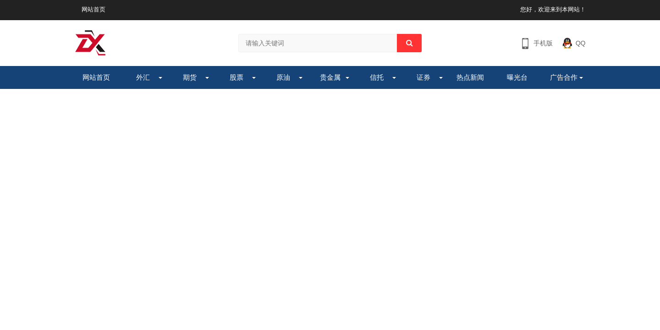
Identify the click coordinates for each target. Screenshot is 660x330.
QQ (581, 43)
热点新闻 (470, 77)
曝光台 (517, 77)
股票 (236, 77)
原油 (283, 77)
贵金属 (330, 77)
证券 (423, 77)
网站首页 (93, 9)
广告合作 (564, 77)
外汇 (143, 77)
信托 (377, 77)
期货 (190, 77)
